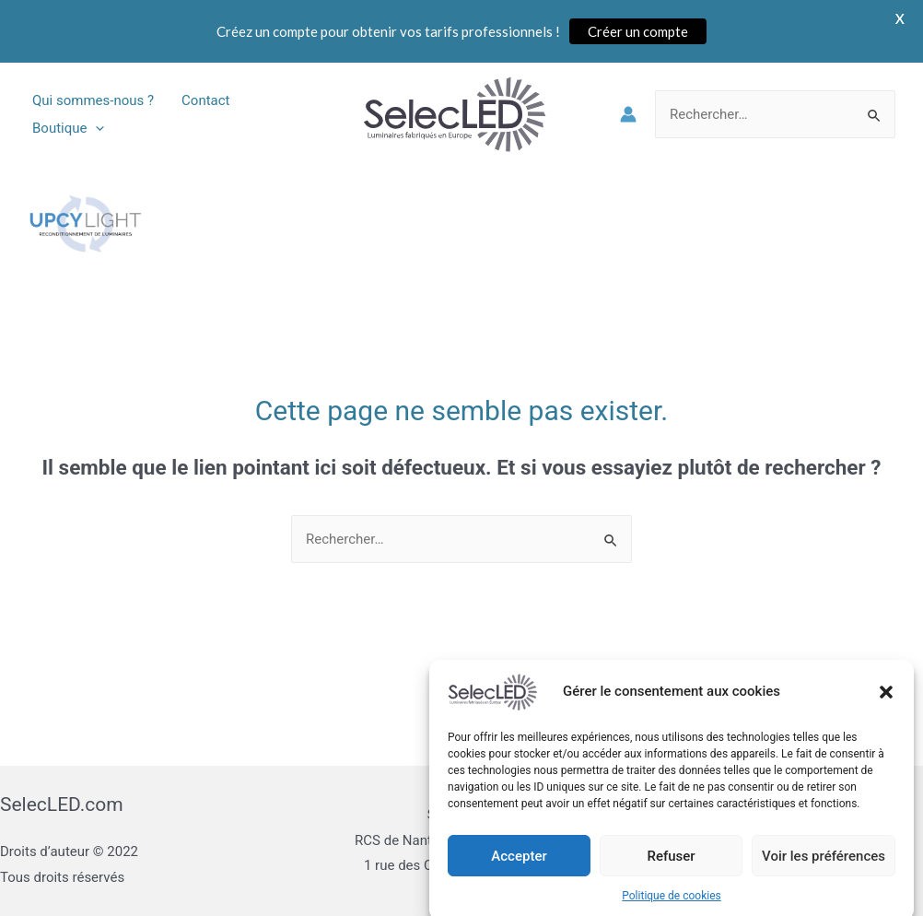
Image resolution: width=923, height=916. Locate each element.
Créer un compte (638, 31)
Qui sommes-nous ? (93, 100)
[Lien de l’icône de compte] (628, 114)
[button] (886, 708)
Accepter (518, 872)
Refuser (671, 872)
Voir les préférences (823, 872)
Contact (205, 100)
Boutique (68, 128)
